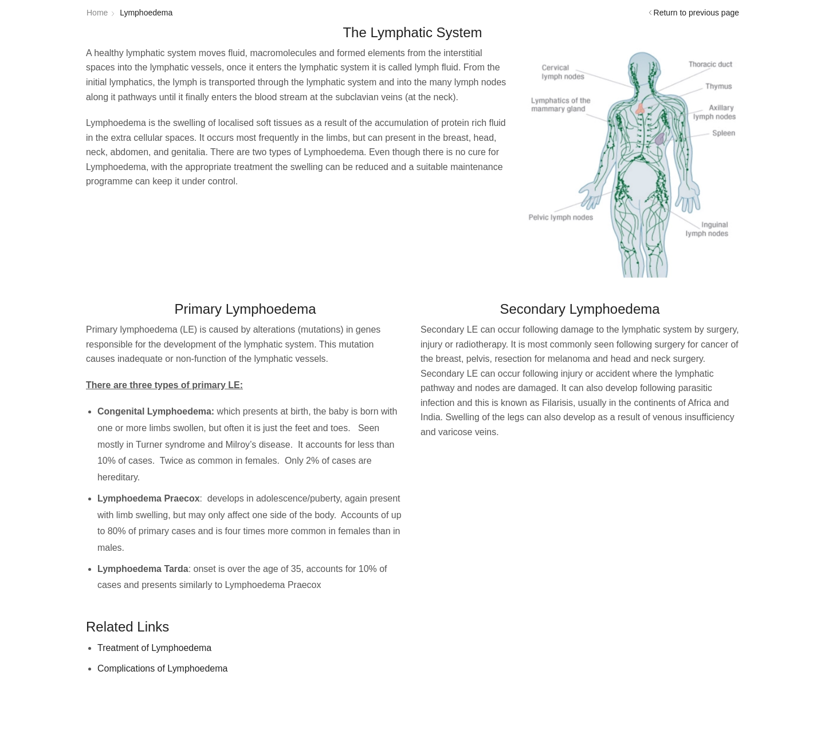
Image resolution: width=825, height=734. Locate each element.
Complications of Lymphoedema (162, 668)
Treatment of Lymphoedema (154, 648)
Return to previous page (696, 12)
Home (97, 12)
